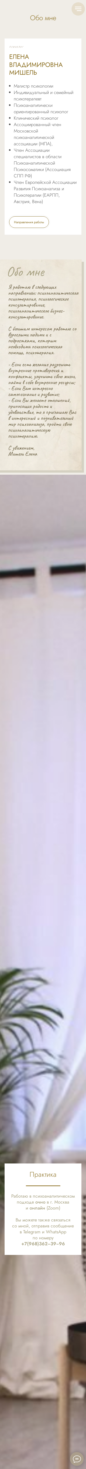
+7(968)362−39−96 (43, 1243)
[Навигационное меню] (78, 9)
